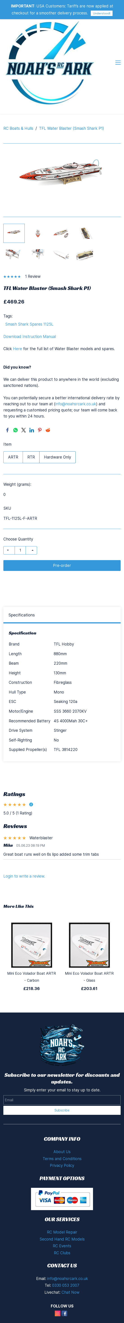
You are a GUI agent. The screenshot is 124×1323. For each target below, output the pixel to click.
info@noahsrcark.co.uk (75, 404)
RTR (31, 457)
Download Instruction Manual (29, 336)
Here (17, 349)
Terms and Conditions (62, 1158)
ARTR (13, 457)
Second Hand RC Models (62, 1239)
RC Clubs (62, 1253)
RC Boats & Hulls (18, 128)
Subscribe (62, 1110)
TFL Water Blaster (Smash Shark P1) (71, 128)
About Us (62, 1152)
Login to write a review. (24, 876)
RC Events (62, 1246)
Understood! (101, 13)
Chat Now (71, 1292)
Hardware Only (57, 457)
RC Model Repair (62, 1232)
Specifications (22, 615)
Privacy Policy (62, 1165)
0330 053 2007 (65, 1285)
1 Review (33, 276)
